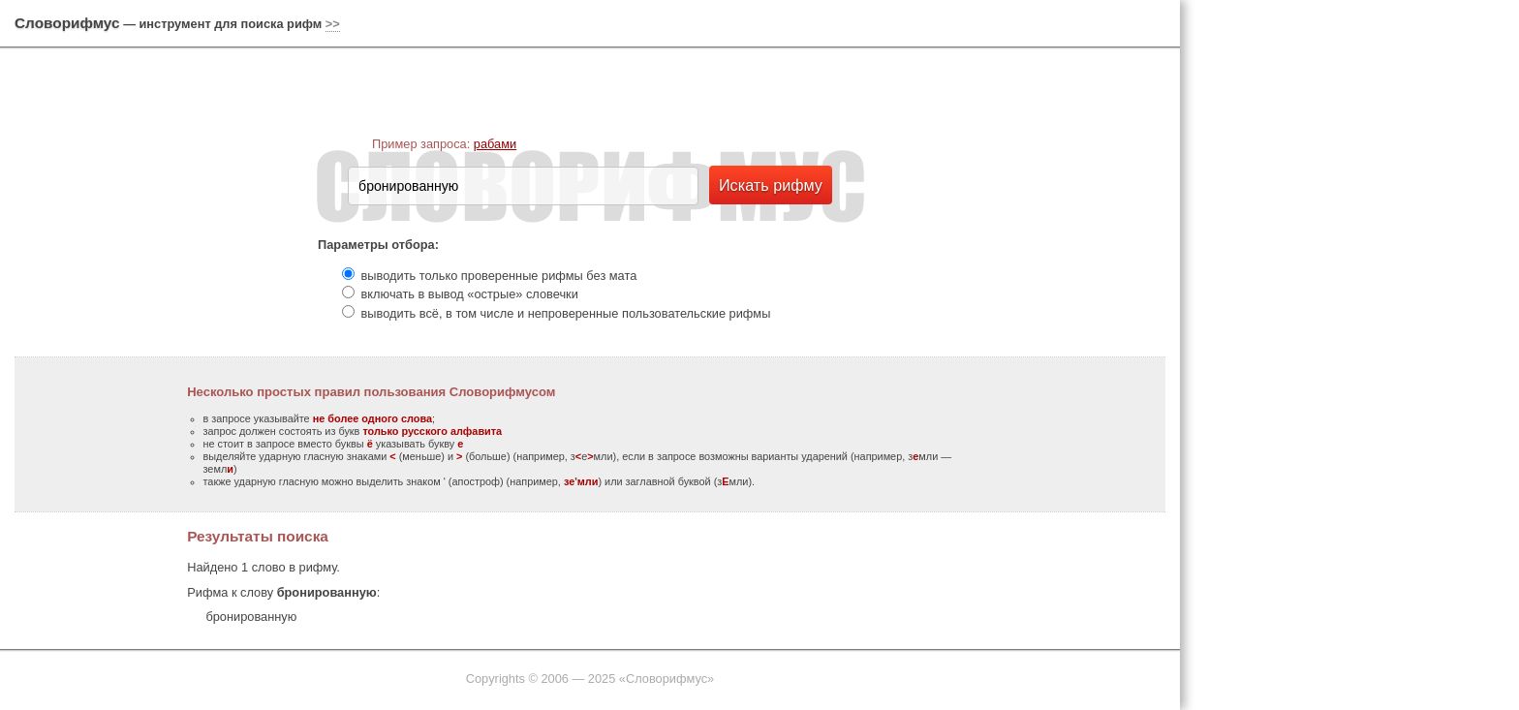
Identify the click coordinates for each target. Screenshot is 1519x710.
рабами (495, 144)
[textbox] (523, 186)
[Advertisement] (1354, 300)
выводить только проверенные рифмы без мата (499, 275)
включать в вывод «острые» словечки (469, 294)
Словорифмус (67, 23)
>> (333, 23)
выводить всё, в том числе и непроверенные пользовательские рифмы (566, 313)
